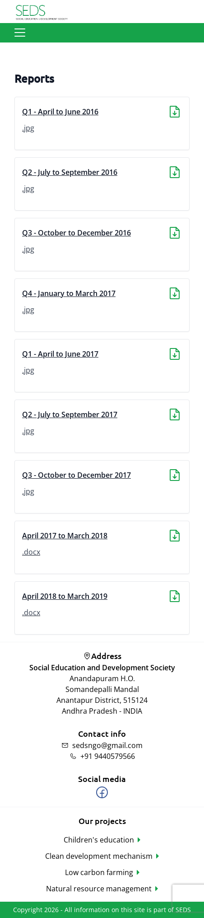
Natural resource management (99, 889)
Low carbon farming (99, 872)
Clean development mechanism (99, 856)
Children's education (99, 840)
